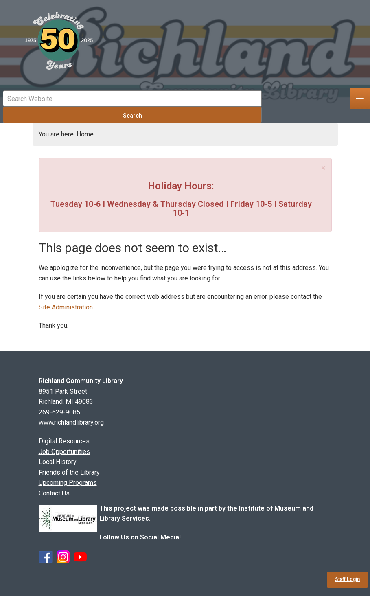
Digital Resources (64, 441)
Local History (58, 462)
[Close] (323, 168)
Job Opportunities (64, 452)
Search (132, 115)
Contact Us (54, 493)
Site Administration (66, 307)
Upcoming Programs (68, 482)
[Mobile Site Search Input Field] (132, 98)
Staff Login (347, 579)
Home (85, 134)
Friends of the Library (69, 472)
